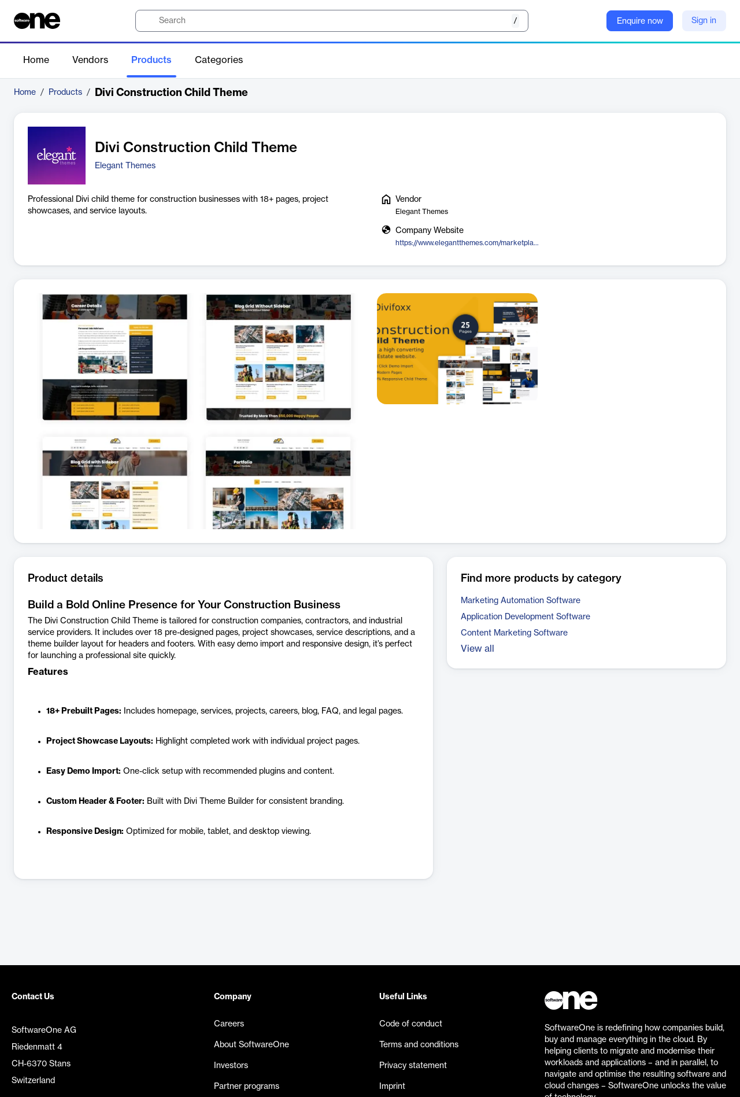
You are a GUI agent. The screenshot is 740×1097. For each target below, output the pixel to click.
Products (151, 60)
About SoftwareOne (251, 1045)
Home (36, 60)
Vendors (90, 60)
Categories (219, 60)
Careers (229, 1024)
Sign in (703, 21)
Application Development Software (525, 617)
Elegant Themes (125, 166)
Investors (231, 1066)
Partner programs (246, 1087)
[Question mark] (590, 20)
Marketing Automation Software (520, 601)
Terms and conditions (418, 1045)
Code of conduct (410, 1024)
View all (477, 648)
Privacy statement (413, 1066)
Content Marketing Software (514, 633)
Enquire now (640, 21)
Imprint (392, 1087)
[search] (331, 21)
